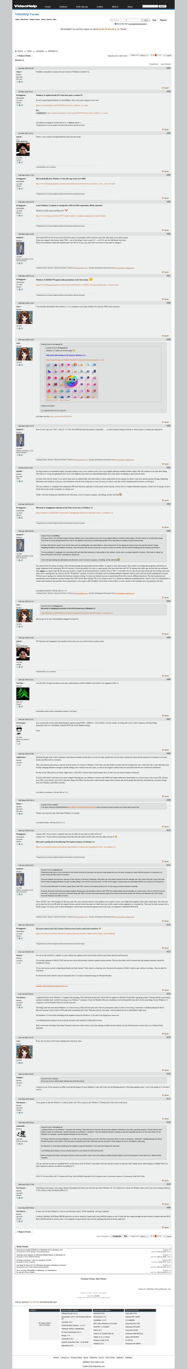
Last (169, 55)
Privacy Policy (76, 1358)
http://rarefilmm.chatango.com (125, 268)
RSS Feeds (110, 1358)
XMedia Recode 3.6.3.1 (70, 1313)
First (142, 55)
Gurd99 (19, 471)
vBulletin (97, 1296)
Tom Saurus (20, 997)
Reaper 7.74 (66, 1335)
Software (63, 6)
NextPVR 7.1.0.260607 (101, 1327)
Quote (165, 88)
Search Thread (165, 64)
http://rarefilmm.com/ (81, 268)
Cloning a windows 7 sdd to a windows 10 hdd (33, 1260)
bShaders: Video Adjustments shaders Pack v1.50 (52, 986)
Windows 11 (53, 51)
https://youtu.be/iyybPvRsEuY (61, 416)
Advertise (93, 1358)
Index (17, 19)
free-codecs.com (97, 1362)
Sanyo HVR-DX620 (132, 1337)
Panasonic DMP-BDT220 (134, 1334)
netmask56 (20, 1126)
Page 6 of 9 (135, 55)
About (130, 6)
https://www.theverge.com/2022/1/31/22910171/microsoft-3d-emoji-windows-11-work (75, 360)
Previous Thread (88, 1279)
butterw (19, 955)
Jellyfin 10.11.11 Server (102, 1337)
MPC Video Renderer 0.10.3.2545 (105, 1324)
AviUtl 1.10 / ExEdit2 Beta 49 (103, 1334)
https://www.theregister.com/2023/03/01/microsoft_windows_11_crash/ (62, 105)
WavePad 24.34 (99, 1313)
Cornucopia (20, 723)
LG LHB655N (130, 1320)
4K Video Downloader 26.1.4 (71, 1332)
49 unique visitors (44, 1323)
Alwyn (18, 72)
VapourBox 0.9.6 (67, 1346)
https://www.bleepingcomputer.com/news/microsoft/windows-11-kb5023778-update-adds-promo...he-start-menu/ (77, 285)
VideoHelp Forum (27, 14)
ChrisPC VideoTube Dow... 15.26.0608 (75, 1342)
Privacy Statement (161, 1289)
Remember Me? (121, 24)
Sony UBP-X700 (131, 1313)
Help (154, 20)
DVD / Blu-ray (82, 6)
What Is (115, 6)
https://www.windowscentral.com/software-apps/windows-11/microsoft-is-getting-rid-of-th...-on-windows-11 (76, 847)
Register (163, 20)
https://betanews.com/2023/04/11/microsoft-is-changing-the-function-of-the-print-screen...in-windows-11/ (74, 513)
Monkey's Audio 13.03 (101, 1340)
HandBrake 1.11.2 (100, 1320)
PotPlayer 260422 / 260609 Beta (73, 1329)
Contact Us (142, 1289)
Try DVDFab (34, 1302)
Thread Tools (153, 64)
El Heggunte (20, 95)
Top (125, 1236)
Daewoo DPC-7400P (132, 1317)
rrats (18, 307)
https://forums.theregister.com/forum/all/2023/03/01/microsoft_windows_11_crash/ (77, 113)
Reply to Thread (24, 55)
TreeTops (19, 683)
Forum (48, 6)
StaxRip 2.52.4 (99, 1344)
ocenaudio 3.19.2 (68, 1339)
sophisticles (20, 757)
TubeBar (19, 1078)
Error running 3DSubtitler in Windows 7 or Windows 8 (36, 1270)
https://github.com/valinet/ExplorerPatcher (81, 807)
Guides (100, 6)
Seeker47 (19, 238)
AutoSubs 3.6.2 (67, 1322)
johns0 (18, 137)
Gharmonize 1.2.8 (100, 1317)
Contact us (65, 1358)
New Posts (24, 19)
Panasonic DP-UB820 (133, 1344)
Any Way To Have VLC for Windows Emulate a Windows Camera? (41, 1265)
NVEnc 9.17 (98, 1330)
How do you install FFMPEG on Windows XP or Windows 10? (39, 1250)
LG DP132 (129, 1340)
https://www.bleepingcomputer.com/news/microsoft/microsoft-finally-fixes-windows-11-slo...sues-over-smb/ (75, 184)
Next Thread (101, 1279)
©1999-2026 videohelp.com (93, 1366)
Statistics (120, 1358)
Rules (43, 19)
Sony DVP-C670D (131, 1330)
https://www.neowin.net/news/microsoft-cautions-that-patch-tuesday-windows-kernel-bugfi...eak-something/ (75, 934)
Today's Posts (34, 19)
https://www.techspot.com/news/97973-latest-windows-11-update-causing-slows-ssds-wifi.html (71, 216)
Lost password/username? (137, 24)
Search (49, 19)
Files (54, 19)
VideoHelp (150, 1289)
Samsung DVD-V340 (132, 1324)
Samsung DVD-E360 (132, 1327)
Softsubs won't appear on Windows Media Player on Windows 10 (40, 1255)
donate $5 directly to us (109, 29)
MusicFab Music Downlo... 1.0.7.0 (73, 1325)
